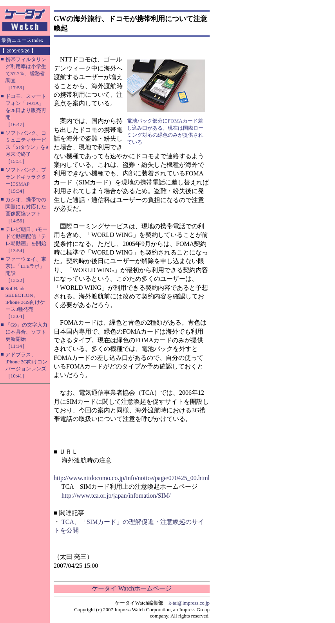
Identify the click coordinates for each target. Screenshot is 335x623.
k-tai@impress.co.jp (189, 603)
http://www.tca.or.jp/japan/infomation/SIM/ (116, 495)
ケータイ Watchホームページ (132, 588)
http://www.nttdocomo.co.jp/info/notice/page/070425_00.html (132, 478)
